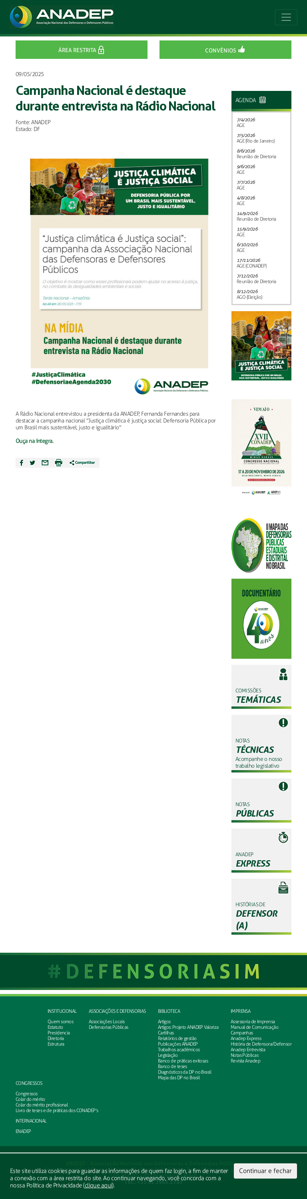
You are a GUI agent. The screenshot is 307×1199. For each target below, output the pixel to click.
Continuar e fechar (265, 1171)
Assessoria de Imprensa (253, 1021)
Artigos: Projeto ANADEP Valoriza (188, 1027)
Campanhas (242, 1033)
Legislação (167, 1055)
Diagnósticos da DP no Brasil (184, 1072)
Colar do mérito (30, 1099)
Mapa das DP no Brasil (178, 1077)
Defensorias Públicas (108, 1027)
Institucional (62, 1011)
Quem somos (60, 1021)
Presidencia (59, 1033)
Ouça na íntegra (34, 441)
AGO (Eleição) (249, 297)
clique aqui (98, 1185)
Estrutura (56, 1044)
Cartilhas (166, 1033)
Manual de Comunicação (254, 1027)
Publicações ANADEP (178, 1044)
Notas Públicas (244, 1055)
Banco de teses (172, 1066)
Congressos (29, 1083)
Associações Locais (107, 1021)
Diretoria (56, 1038)
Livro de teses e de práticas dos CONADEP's (57, 1110)
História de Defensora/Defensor (261, 1044)
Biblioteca (169, 1011)
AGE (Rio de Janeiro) (256, 141)
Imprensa (241, 1011)
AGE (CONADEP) (252, 266)
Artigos (164, 1021)
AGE (240, 125)
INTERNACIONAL (31, 1121)
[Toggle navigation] (286, 17)
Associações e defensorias (117, 1011)
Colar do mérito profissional (42, 1105)
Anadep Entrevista (248, 1049)
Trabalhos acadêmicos (179, 1049)
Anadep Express (246, 1038)
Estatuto (55, 1027)
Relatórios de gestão (177, 1038)
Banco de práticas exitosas (183, 1061)
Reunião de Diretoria (256, 156)
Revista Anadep (245, 1061)
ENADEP (23, 1131)
